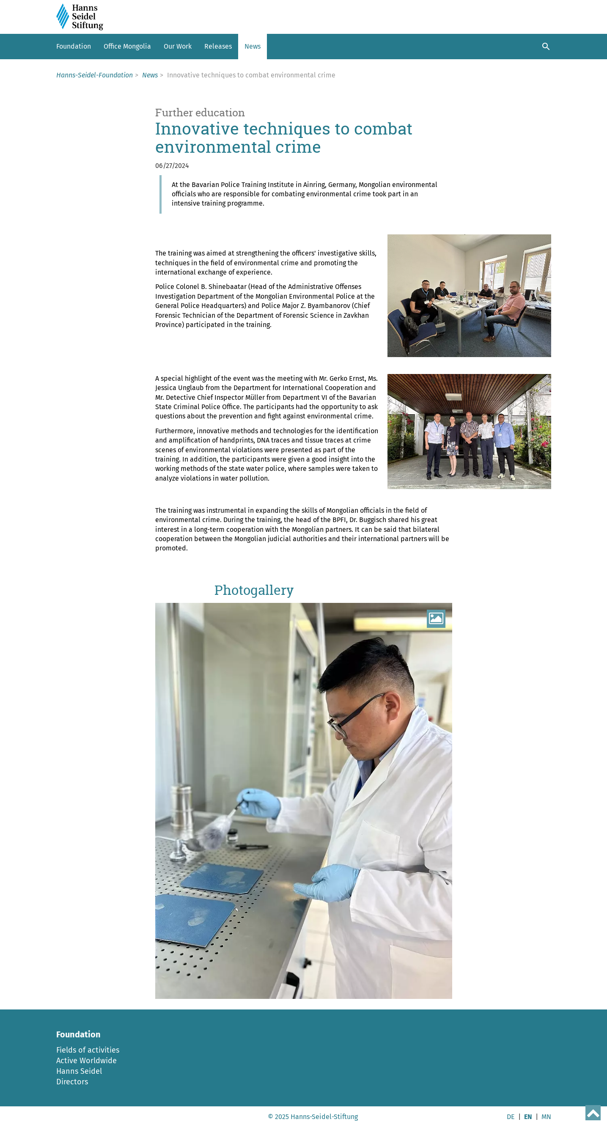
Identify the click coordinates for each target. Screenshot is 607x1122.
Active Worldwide (86, 1060)
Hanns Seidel (79, 1071)
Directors (72, 1081)
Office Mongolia (127, 46)
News (252, 46)
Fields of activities (87, 1050)
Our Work (178, 46)
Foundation (73, 46)
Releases (218, 46)
